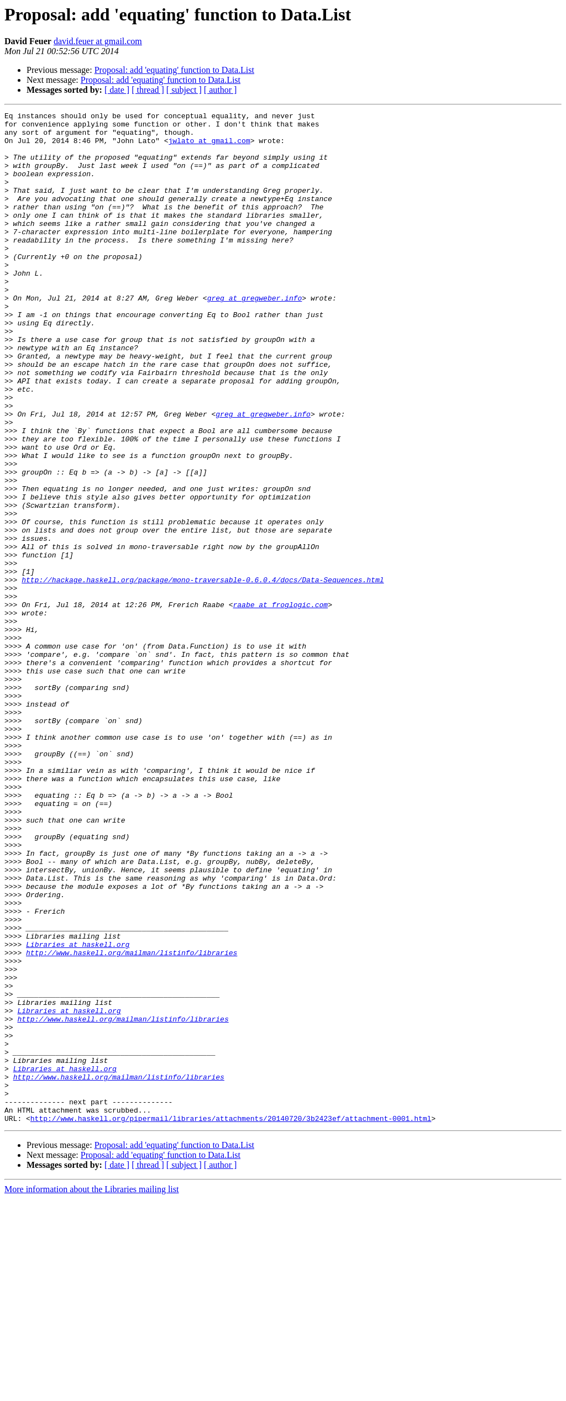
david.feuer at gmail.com (98, 41)
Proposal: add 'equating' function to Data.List (174, 70)
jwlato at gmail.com (209, 147)
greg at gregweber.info (254, 336)
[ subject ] (184, 89)
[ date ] (116, 89)
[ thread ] (148, 89)
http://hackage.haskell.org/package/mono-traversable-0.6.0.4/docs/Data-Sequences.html (203, 674)
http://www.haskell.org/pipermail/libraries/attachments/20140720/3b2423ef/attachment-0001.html (230, 1320)
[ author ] (220, 89)
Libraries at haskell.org (77, 1111)
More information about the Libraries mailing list (91, 1391)
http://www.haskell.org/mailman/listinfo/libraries (131, 1121)
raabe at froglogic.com (280, 704)
